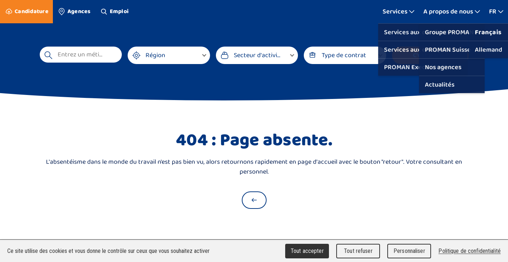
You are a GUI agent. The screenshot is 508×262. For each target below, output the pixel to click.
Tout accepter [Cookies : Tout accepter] (307, 250)
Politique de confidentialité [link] (469, 250)
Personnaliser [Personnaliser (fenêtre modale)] (409, 250)
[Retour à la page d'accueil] (254, 200)
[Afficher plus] (398, 11)
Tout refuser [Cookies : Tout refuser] (358, 250)
